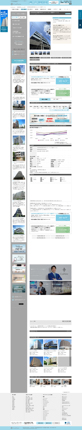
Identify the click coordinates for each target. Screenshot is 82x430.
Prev (30, 68)
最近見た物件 (40, 3)
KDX (43, 407)
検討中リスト (64, 399)
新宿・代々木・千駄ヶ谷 (30, 410)
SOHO (63, 410)
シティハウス (45, 414)
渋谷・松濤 (27, 406)
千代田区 (13, 399)
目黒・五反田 (28, 411)
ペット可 (63, 411)
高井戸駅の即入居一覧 (60, 237)
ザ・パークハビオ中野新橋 (19, 218)
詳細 (70, 108)
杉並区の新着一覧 (41, 235)
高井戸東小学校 (39, 166)
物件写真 (36, 9)
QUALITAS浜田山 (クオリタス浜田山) (50, 350)
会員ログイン (64, 418)
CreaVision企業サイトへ (36, 275)
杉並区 (40, 149)
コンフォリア (45, 403)
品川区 (13, 405)
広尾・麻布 (27, 396)
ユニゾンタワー (17, 180)
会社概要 (63, 400)
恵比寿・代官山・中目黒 (30, 405)
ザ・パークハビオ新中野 (18, 129)
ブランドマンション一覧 (66, 405)
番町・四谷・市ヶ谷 (29, 409)
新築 (62, 406)
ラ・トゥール (45, 398)
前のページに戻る (15, 9)
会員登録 (30, 3)
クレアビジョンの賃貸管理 (66, 415)
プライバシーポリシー (65, 401)
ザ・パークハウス (46, 413)
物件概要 (49, 9)
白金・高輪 (27, 400)
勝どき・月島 (28, 404)
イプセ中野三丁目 (17, 145)
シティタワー (45, 415)
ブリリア (44, 419)
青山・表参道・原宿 (29, 399)
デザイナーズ (64, 409)
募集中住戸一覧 (43, 9)
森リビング (45, 399)
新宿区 (13, 401)
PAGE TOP (65, 392)
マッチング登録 (63, 93)
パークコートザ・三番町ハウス (19, 95)
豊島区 (13, 409)
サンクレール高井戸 (61, 350)
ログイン (35, 3)
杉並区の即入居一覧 (60, 235)
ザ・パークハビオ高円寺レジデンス (19, 163)
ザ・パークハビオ (46, 402)
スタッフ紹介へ (34, 292)
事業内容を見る (55, 292)
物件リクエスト (64, 396)
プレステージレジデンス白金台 (19, 112)
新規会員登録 (64, 419)
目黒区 (13, 404)
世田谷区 (13, 406)
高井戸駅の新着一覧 (41, 237)
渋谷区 (13, 400)
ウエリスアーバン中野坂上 (19, 235)
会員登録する (50, 118)
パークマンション (46, 410)
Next (70, 68)
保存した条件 (45, 3)
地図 (60, 9)
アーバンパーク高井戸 (33, 350)
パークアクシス (45, 400)
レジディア (45, 404)
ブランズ (44, 418)
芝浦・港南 (27, 401)
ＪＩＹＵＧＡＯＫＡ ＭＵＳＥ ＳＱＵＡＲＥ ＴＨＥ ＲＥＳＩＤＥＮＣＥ (19, 77)
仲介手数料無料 (64, 413)
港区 (13, 396)
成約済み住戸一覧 (65, 414)
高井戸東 (42, 149)
